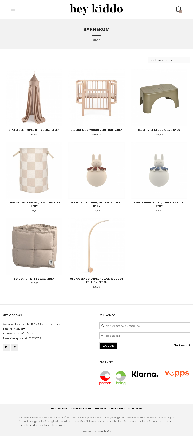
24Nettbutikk (103, 431)
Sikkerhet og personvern (110, 408)
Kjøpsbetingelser (81, 408)
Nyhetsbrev (135, 408)
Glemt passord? (182, 345)
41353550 (19, 329)
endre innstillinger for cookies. (48, 425)
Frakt (54, 408)
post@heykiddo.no (23, 333)
